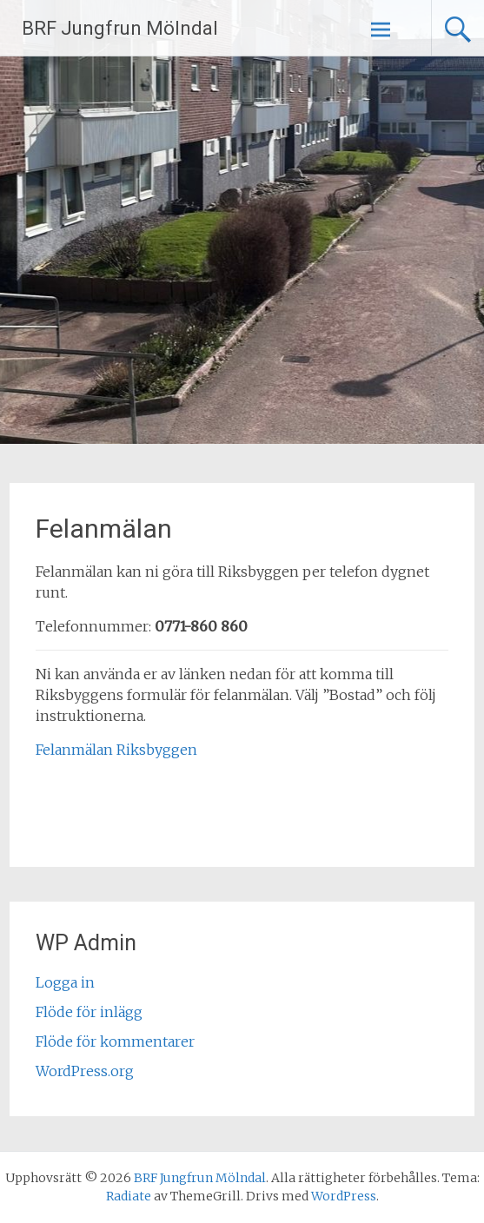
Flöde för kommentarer (115, 1041)
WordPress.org (85, 1071)
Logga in (65, 982)
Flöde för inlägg (89, 1012)
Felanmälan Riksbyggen (116, 749)
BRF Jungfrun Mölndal (120, 28)
